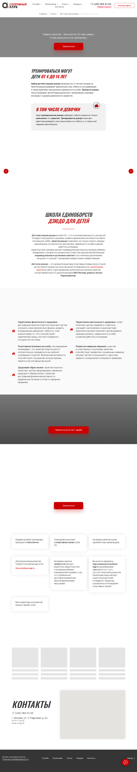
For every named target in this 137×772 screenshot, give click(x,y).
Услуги (53, 14)
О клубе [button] (36, 4)
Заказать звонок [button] (104, 7)
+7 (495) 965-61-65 (100, 4)
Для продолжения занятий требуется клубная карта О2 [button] (29, 562)
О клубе (45, 758)
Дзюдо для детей (90, 14)
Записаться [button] (69, 46)
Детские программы (69, 14)
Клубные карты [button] (124, 5)
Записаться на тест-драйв (68, 429)
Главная (42, 14)
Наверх (131, 758)
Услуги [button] (65, 4)
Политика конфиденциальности (15, 759)
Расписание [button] (51, 4)
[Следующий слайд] (131, 171)
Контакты (59, 6)
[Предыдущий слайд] (6, 171)
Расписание (58, 758)
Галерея (79, 758)
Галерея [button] (77, 4)
